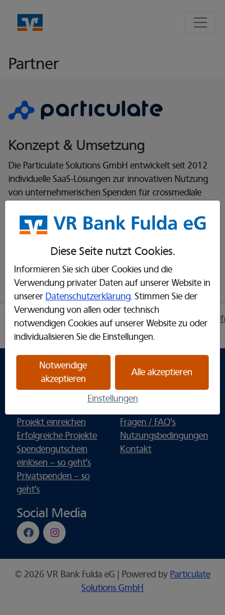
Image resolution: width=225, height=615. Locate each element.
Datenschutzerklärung (88, 296)
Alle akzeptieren (161, 372)
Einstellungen (113, 398)
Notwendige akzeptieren (63, 372)
